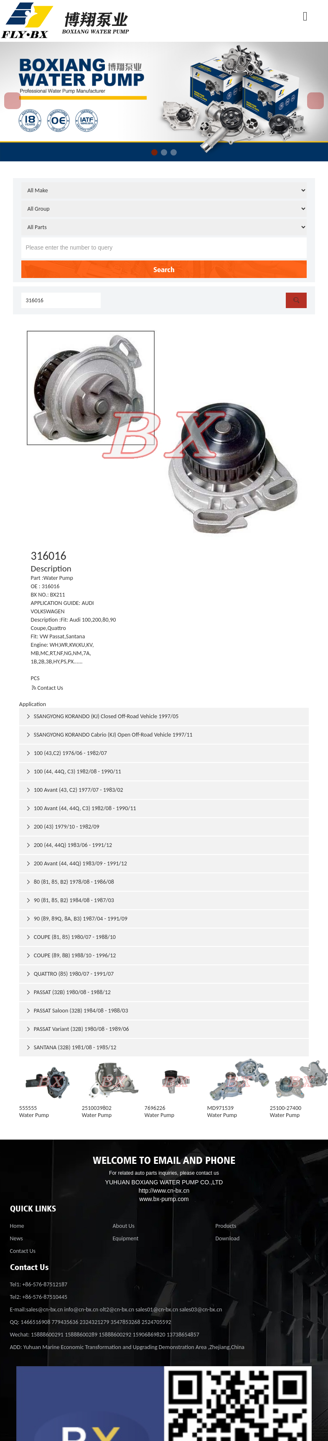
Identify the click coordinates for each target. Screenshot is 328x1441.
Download (227, 1238)
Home (17, 1225)
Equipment (125, 1238)
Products (225, 1225)
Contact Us (47, 687)
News (16, 1238)
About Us (123, 1225)
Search (164, 269)
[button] (154, 152)
